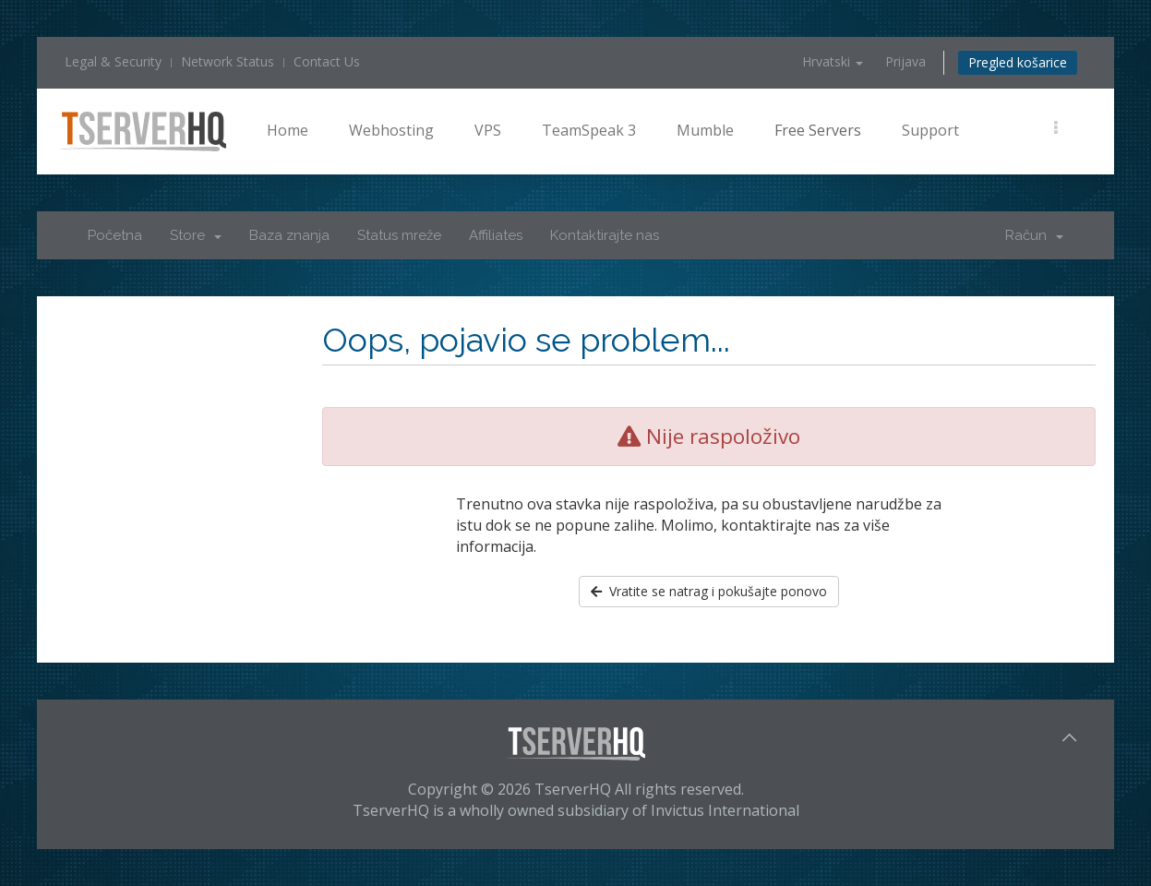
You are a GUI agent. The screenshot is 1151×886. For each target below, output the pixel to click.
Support (930, 130)
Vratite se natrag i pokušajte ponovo (709, 591)
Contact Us (327, 61)
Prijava (905, 61)
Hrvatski (832, 61)
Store (196, 235)
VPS (487, 130)
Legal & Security (113, 61)
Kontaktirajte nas (604, 235)
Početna (115, 235)
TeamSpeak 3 (589, 130)
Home (287, 130)
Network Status (227, 61)
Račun (1034, 235)
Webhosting (391, 130)
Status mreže (399, 235)
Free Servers (817, 130)
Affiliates (495, 235)
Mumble (705, 130)
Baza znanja (289, 235)
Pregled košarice (1017, 62)
